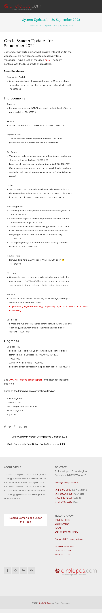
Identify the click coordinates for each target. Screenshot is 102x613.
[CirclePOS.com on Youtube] (31, 570)
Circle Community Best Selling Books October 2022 (38, 437)
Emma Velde (52, 25)
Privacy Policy (62, 520)
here (47, 60)
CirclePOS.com (45, 603)
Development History (66, 532)
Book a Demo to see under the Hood (25, 520)
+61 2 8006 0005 (64, 494)
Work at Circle (62, 554)
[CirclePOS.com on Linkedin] (23, 570)
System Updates (66, 25)
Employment (62, 524)
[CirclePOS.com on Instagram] (15, 570)
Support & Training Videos (69, 539)
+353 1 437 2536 (64, 498)
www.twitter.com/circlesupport (25, 380)
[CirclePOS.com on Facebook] (7, 570)
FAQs (58, 528)
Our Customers (63, 550)
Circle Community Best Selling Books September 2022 (37, 444)
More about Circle (64, 546)
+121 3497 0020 (63, 502)
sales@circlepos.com (66, 482)
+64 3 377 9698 (63, 490)
